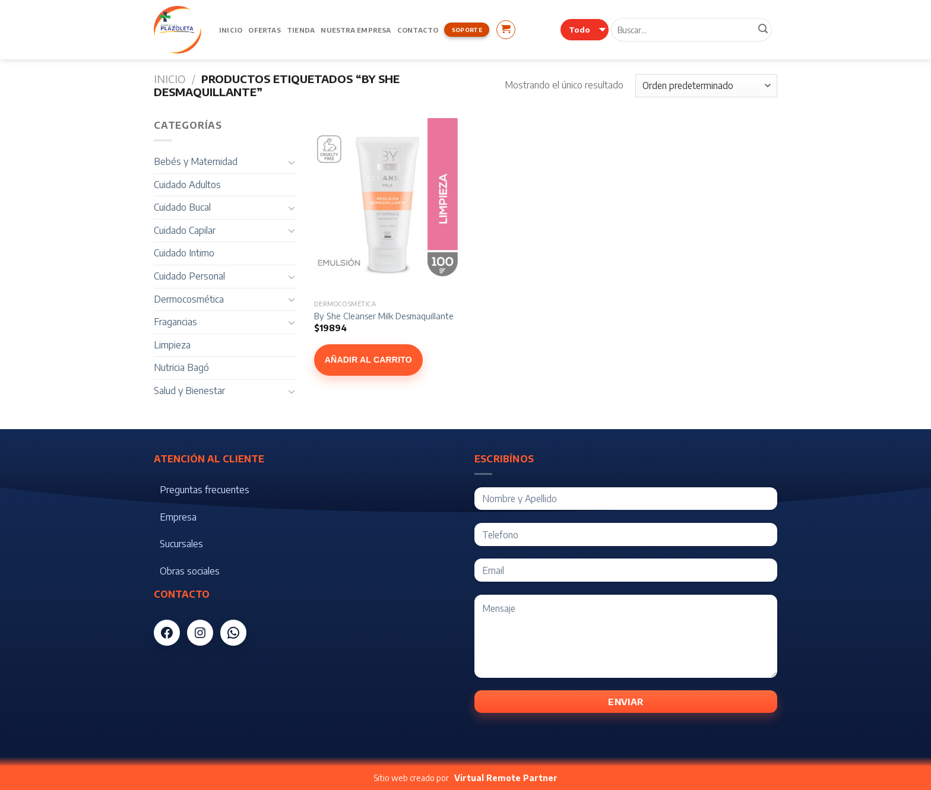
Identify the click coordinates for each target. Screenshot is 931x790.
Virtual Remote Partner (506, 778)
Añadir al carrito (368, 359)
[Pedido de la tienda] (706, 85)
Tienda (301, 30)
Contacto (418, 30)
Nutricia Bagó (181, 367)
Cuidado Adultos (187, 185)
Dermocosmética (189, 299)
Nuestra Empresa (356, 30)
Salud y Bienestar (189, 390)
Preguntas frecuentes (204, 490)
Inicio (230, 30)
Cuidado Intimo (184, 253)
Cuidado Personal (189, 276)
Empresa (178, 517)
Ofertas (264, 30)
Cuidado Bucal (182, 207)
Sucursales (181, 544)
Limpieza (172, 345)
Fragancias (175, 322)
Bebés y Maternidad (196, 161)
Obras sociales (190, 571)
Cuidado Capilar (185, 230)
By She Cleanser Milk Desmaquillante (384, 315)
